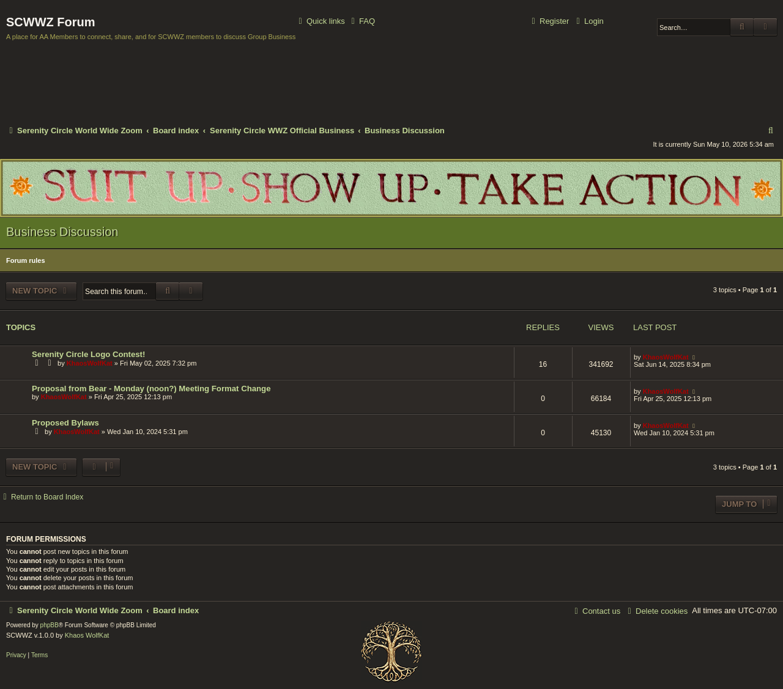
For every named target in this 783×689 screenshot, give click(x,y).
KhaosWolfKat (90, 363)
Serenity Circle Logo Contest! (88, 354)
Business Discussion (62, 231)
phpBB (49, 625)
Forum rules (25, 260)
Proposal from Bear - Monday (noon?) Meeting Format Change (151, 388)
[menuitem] (361, 22)
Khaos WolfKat (87, 635)
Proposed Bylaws (65, 422)
